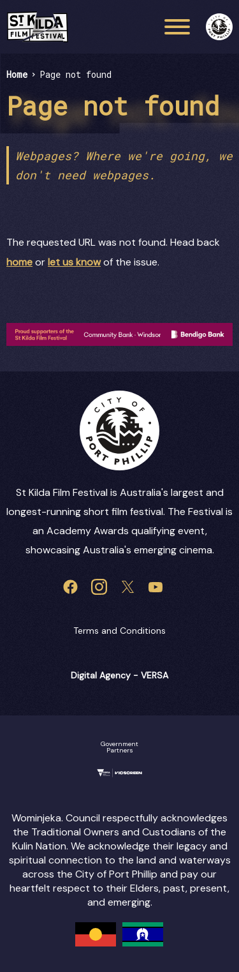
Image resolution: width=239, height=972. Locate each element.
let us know (74, 262)
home (19, 262)
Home (16, 74)
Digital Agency (101, 675)
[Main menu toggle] (177, 27)
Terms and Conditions (119, 630)
